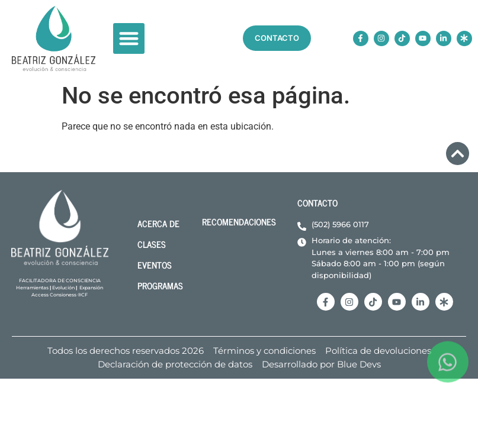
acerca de (158, 223)
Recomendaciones (239, 221)
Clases (151, 244)
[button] (129, 38)
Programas (160, 285)
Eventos (154, 264)
